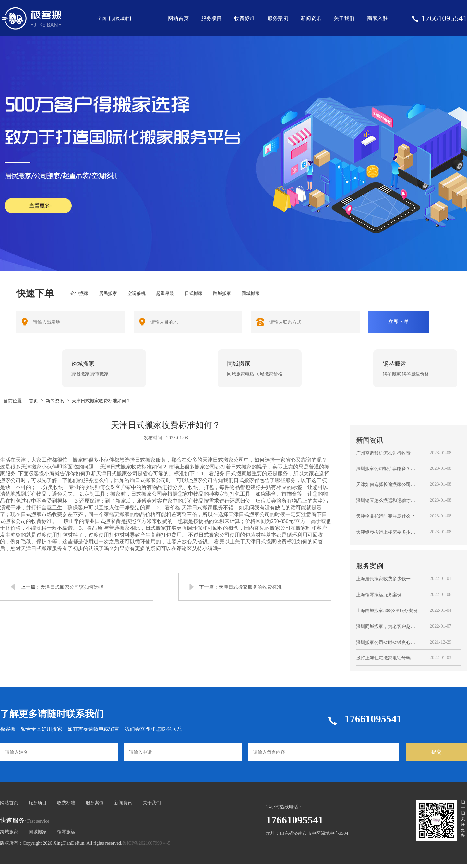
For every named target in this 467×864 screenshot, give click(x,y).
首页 (33, 400)
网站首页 (178, 18)
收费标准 (244, 18)
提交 (436, 752)
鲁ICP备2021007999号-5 (146, 843)
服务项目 (211, 18)
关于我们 (344, 18)
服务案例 (278, 18)
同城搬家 (38, 831)
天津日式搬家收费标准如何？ (101, 400)
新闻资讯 (311, 18)
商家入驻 (377, 18)
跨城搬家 (9, 831)
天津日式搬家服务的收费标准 (250, 587)
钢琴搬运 (66, 831)
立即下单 (398, 322)
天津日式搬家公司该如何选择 (71, 587)
